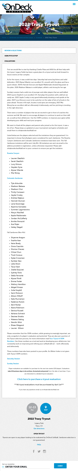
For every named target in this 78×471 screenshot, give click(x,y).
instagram (44, 451)
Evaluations (10, 61)
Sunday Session (13, 364)
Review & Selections (13, 50)
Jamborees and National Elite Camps (21, 37)
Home (4, 37)
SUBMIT (60, 466)
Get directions (39, 428)
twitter (39, 451)
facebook (33, 451)
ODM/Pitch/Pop (11, 56)
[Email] (26, 466)
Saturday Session (13, 359)
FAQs (39, 445)
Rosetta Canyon (13, 153)
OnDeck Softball (18, 8)
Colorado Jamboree (15, 178)
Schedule (39, 37)
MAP (45, 408)
